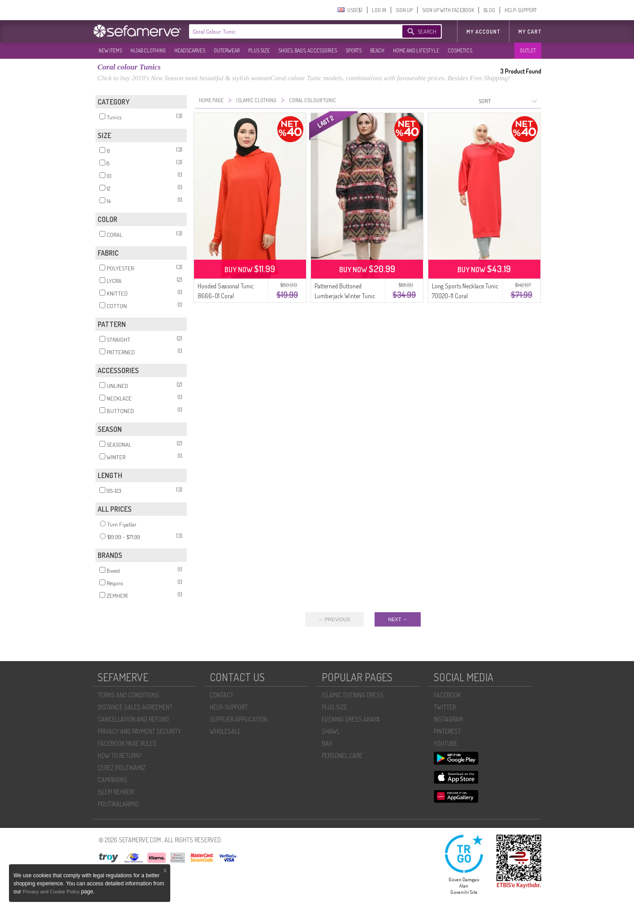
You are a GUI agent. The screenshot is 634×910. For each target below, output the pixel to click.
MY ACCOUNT (483, 31)
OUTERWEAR (227, 50)
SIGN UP (404, 10)
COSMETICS (460, 50)
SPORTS (353, 50)
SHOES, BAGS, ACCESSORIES (307, 50)
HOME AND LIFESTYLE (416, 50)
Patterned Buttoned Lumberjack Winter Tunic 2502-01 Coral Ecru (345, 295)
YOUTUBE (445, 743)
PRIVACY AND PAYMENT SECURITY (139, 731)
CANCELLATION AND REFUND (133, 719)
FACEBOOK (447, 695)
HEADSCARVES (189, 50)
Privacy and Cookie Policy (52, 891)
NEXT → (397, 619)
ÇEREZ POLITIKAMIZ (122, 767)
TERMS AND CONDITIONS (128, 695)
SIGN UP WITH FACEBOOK (448, 10)
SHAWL (331, 731)
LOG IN (379, 10)
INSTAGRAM (448, 719)
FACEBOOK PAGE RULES (127, 743)
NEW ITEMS (110, 50)
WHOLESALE (225, 731)
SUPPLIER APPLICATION (238, 719)
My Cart (529, 31)
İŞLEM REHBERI (116, 792)
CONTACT (221, 695)
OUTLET (528, 50)
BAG (327, 743)
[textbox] (286, 31)
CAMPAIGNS (112, 780)
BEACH (377, 50)
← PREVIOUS (334, 619)
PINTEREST (447, 731)
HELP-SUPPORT (521, 10)
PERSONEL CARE (342, 755)
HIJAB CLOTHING (148, 50)
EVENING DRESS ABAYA (351, 719)
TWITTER (445, 707)
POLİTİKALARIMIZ (118, 804)
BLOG (489, 10)
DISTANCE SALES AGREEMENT (135, 707)
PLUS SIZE (259, 50)
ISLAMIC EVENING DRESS (353, 695)
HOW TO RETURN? (119, 755)
